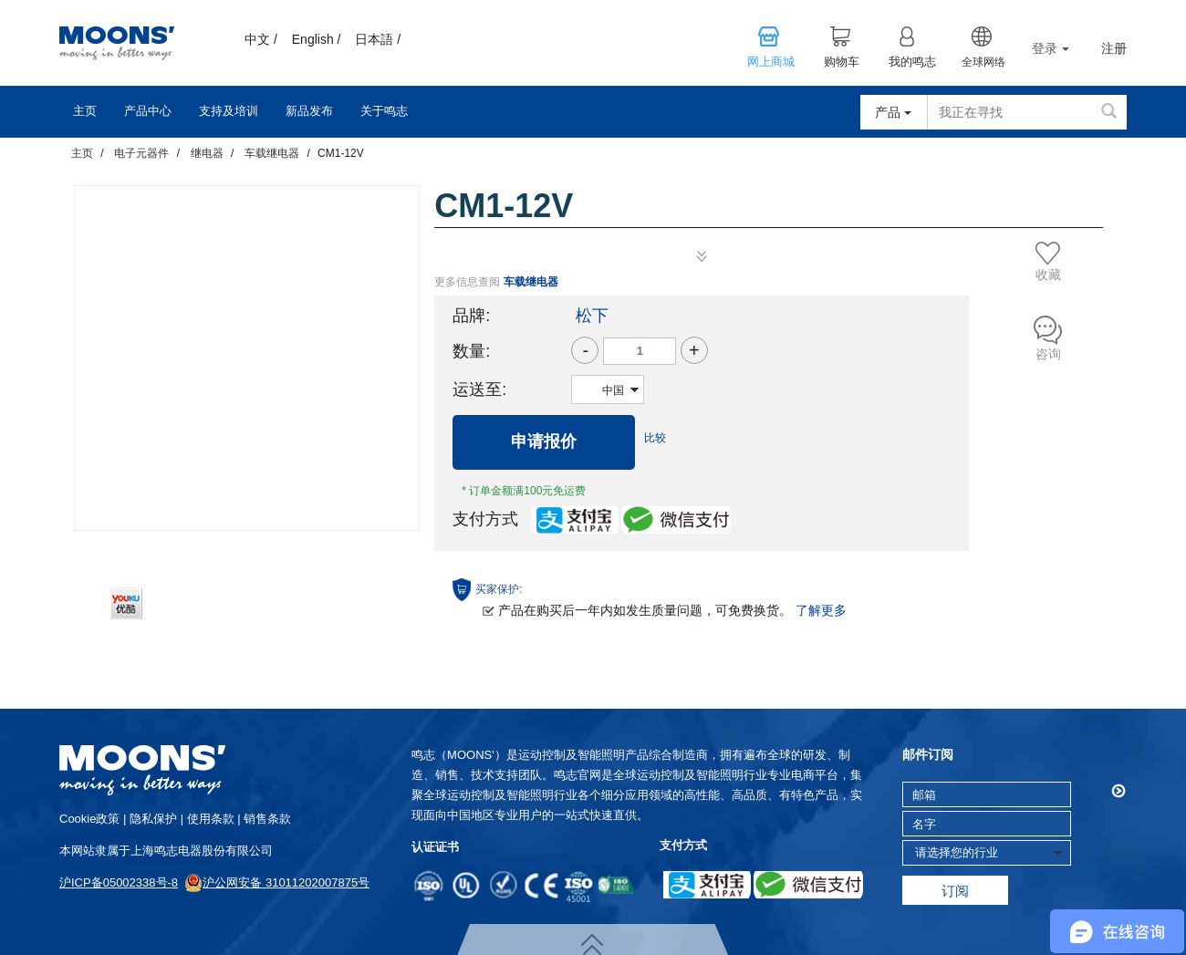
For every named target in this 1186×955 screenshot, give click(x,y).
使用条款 (210, 818)
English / (316, 39)
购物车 (841, 62)
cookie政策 (89, 818)
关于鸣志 (384, 111)
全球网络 (983, 62)
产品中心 (148, 111)
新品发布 (309, 111)
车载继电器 (271, 153)
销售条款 (267, 818)
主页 (85, 111)
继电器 (207, 153)
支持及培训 (228, 111)
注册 (1114, 49)
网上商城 (771, 62)
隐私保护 (153, 818)
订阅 (955, 890)
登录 (1050, 48)
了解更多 (821, 610)
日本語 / (378, 39)
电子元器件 (141, 153)
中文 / (260, 39)
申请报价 (544, 441)
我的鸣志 (912, 62)
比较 (655, 437)
